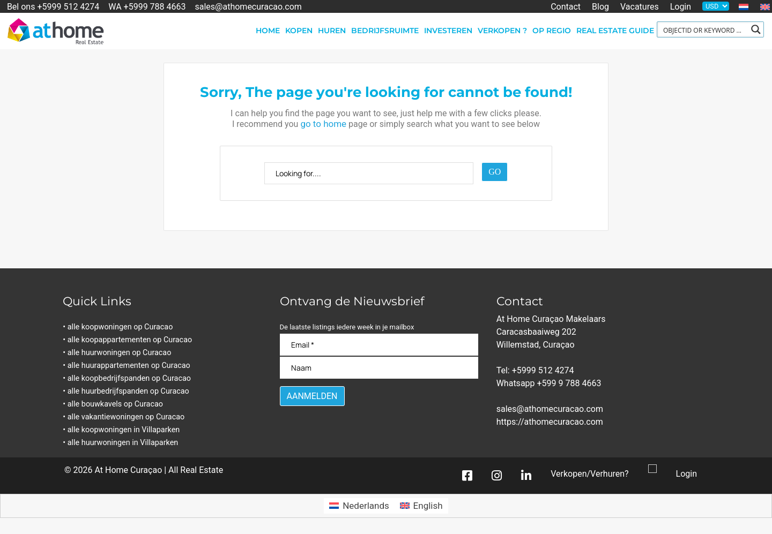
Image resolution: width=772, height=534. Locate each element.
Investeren (448, 30)
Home (268, 30)
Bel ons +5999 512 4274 (53, 6)
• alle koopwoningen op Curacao (121, 327)
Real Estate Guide (615, 30)
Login (680, 6)
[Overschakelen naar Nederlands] (359, 506)
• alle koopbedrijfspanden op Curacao (129, 378)
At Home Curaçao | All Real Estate (158, 470)
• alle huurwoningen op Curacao (120, 352)
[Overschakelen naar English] (421, 506)
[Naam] (379, 368)
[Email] (379, 345)
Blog (600, 6)
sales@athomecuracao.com (248, 6)
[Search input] (703, 29)
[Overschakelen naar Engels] (765, 7)
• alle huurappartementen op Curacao (129, 365)
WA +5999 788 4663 (146, 6)
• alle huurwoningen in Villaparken (123, 442)
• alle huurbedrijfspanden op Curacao (129, 391)
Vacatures (639, 6)
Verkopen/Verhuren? (589, 474)
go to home (323, 123)
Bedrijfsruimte (385, 30)
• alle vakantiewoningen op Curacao (126, 417)
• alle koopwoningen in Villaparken (124, 429)
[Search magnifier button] (755, 29)
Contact (566, 6)
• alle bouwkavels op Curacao (115, 404)
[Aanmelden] (312, 396)
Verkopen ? (502, 30)
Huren (332, 30)
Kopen (299, 30)
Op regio (551, 30)
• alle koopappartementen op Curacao (130, 339)
